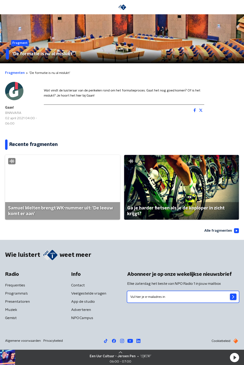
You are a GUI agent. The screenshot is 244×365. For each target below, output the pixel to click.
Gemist (11, 318)
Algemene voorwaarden (23, 341)
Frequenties (15, 286)
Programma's (16, 294)
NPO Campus (82, 318)
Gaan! (9, 107)
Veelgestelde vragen (88, 294)
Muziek (11, 310)
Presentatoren (17, 302)
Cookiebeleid (221, 341)
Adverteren (81, 310)
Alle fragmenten (221, 230)
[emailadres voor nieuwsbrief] (183, 297)
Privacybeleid (53, 341)
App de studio (83, 302)
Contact (78, 286)
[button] (234, 357)
